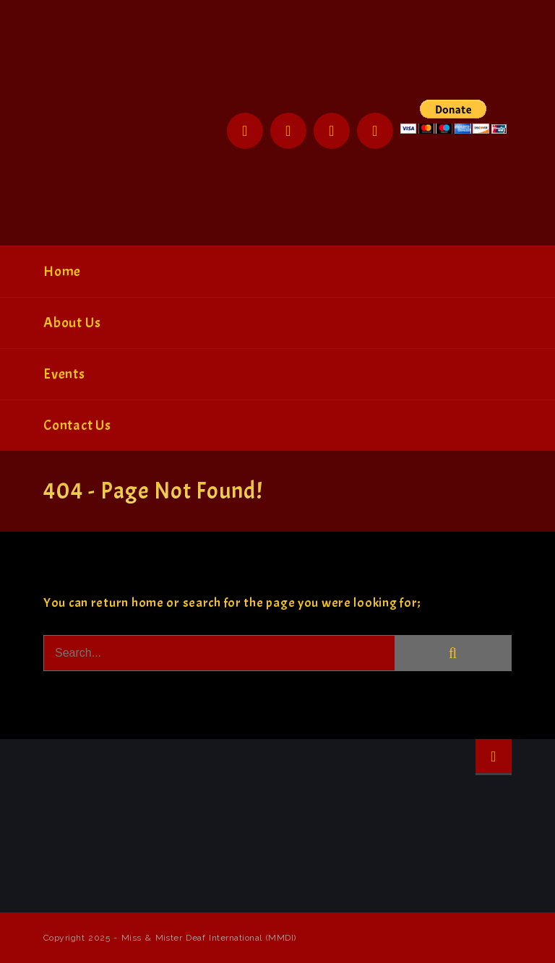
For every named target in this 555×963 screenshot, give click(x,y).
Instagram (332, 131)
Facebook (245, 131)
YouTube (375, 131)
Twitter (288, 131)
